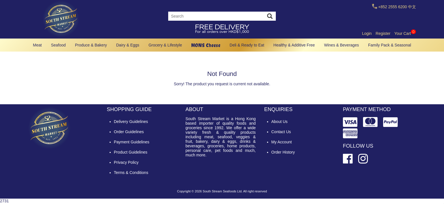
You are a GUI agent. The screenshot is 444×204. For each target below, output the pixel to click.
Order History (283, 152)
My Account (281, 142)
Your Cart (405, 33)
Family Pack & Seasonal (389, 45)
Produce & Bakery (91, 45)
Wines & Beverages (341, 45)
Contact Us (281, 131)
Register (383, 33)
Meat (37, 45)
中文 (412, 7)
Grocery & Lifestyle (165, 45)
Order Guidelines (129, 131)
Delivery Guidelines (131, 121)
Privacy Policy (126, 162)
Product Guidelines (130, 152)
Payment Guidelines (131, 142)
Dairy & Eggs (127, 45)
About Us (279, 121)
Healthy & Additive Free (294, 45)
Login (367, 33)
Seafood (58, 45)
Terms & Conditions (131, 172)
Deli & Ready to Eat (247, 45)
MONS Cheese (205, 45)
